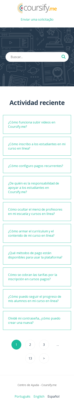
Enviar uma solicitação (37, 19)
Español (53, 396)
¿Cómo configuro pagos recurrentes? (35, 166)
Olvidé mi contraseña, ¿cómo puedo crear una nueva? (34, 320)
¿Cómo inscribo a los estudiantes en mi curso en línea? (37, 146)
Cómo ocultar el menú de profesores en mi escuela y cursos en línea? (35, 211)
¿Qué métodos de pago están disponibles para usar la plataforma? (35, 255)
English (39, 396)
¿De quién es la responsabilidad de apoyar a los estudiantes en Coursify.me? (33, 187)
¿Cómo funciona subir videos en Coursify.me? (31, 124)
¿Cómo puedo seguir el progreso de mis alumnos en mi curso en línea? (34, 298)
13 (30, 358)
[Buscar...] (63, 57)
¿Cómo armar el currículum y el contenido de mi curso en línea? (31, 233)
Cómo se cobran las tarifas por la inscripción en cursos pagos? (32, 277)
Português (22, 396)
